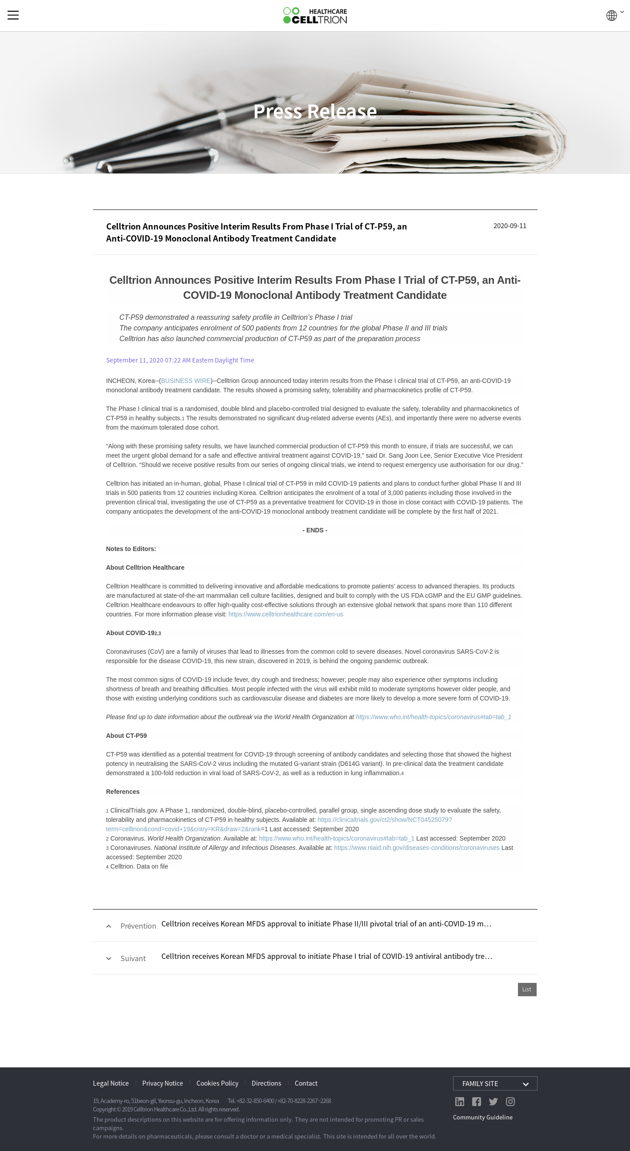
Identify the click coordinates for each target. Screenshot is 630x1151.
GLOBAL (615, 15)
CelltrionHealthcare (315, 15)
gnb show (13, 15)
